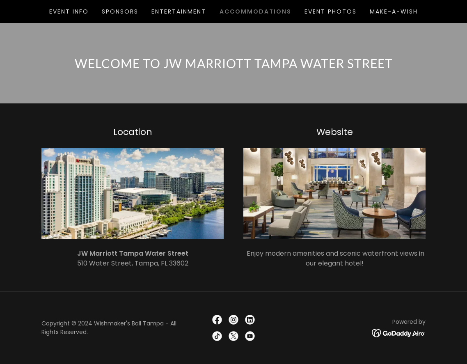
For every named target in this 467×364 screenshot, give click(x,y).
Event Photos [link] (330, 11)
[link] (217, 319)
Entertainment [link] (178, 11)
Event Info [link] (69, 11)
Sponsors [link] (120, 11)
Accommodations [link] (255, 11)
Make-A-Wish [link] (394, 11)
